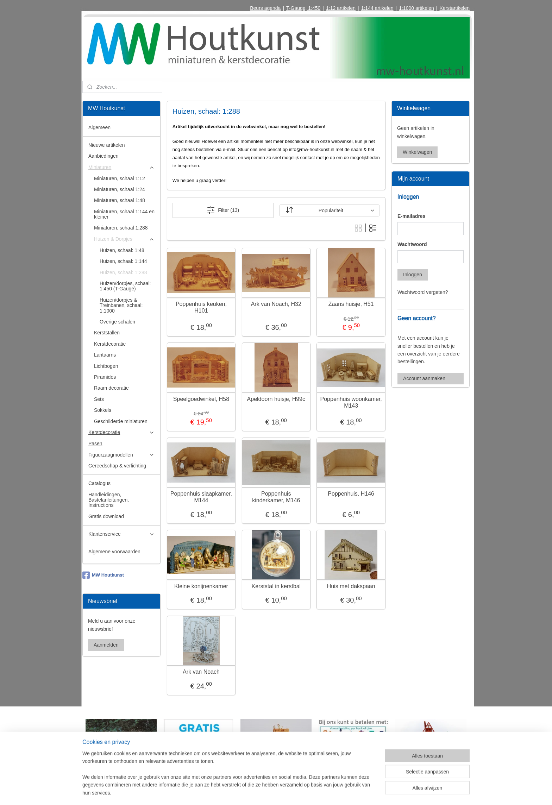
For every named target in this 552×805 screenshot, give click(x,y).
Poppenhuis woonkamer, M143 (351, 402)
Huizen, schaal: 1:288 (123, 272)
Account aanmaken (424, 378)
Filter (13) (223, 210)
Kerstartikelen (454, 8)
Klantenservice (121, 534)
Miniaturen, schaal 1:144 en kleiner (124, 214)
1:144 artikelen (377, 8)
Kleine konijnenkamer (201, 586)
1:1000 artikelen (416, 8)
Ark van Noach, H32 (276, 304)
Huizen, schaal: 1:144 (123, 261)
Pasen (95, 443)
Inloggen (412, 274)
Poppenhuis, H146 (351, 494)
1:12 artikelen (341, 8)
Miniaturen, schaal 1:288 (121, 228)
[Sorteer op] (329, 210)
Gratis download (106, 516)
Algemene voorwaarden (114, 551)
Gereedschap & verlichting (117, 465)
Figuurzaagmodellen (121, 455)
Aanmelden (106, 645)
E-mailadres (411, 216)
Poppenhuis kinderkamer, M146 (276, 497)
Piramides (105, 377)
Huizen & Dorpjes (124, 239)
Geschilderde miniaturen (121, 421)
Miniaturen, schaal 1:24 (119, 189)
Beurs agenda (265, 8)
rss (267, 792)
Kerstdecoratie (110, 344)
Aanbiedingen (103, 156)
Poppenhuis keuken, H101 (201, 307)
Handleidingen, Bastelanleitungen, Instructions (108, 500)
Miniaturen (121, 167)
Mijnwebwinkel (345, 792)
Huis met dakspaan (351, 586)
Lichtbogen (106, 366)
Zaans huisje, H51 (351, 304)
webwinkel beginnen (291, 792)
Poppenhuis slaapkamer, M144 (201, 497)
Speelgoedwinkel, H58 (201, 399)
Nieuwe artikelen (106, 145)
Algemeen (99, 127)
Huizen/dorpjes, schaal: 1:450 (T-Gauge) (125, 286)
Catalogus (99, 483)
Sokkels (102, 410)
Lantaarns (105, 355)
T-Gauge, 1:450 (303, 8)
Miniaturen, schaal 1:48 (119, 200)
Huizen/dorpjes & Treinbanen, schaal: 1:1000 (121, 305)
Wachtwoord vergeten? (422, 292)
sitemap (255, 792)
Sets (99, 399)
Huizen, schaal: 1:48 (122, 250)
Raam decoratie (111, 388)
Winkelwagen (417, 152)
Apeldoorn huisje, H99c (276, 399)
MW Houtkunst (103, 575)
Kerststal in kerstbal (276, 586)
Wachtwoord (412, 244)
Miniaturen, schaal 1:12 (119, 178)
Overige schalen (117, 322)
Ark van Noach (201, 672)
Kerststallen (107, 332)
